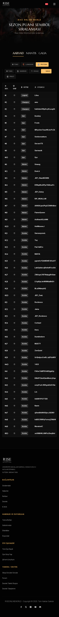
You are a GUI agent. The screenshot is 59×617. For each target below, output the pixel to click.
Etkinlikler (5, 531)
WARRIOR (21, 71)
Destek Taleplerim (9, 589)
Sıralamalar (6, 486)
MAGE (46, 71)
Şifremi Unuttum (8, 560)
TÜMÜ (15, 64)
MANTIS (31, 53)
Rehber (5, 496)
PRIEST (10, 76)
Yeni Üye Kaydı (7, 549)
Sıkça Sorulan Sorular (10, 573)
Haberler (5, 491)
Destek (4, 501)
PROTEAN (42, 64)
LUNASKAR (27, 64)
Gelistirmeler (7, 525)
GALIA (42, 53)
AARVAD (18, 53)
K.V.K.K (4, 507)
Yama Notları (7, 520)
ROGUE (34, 71)
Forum (4, 578)
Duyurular (5, 536)
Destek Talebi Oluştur (10, 583)
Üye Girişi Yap (7, 554)
